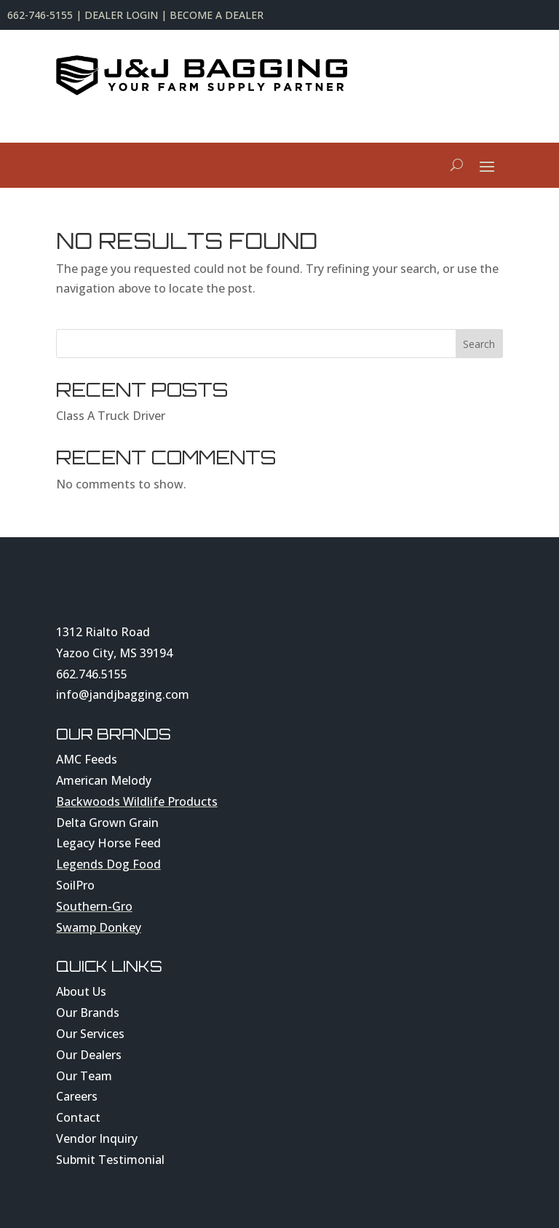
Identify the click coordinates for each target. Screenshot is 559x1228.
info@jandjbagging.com (122, 694)
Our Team (84, 1076)
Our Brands (87, 1013)
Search (479, 344)
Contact (78, 1117)
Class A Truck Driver (110, 416)
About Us (81, 991)
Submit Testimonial (110, 1160)
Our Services (90, 1034)
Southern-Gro (94, 906)
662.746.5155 (91, 674)
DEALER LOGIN (121, 15)
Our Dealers (89, 1055)
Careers (77, 1096)
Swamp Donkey (98, 927)
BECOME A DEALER (216, 15)
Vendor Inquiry (97, 1138)
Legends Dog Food (108, 864)
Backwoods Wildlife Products (137, 801)
